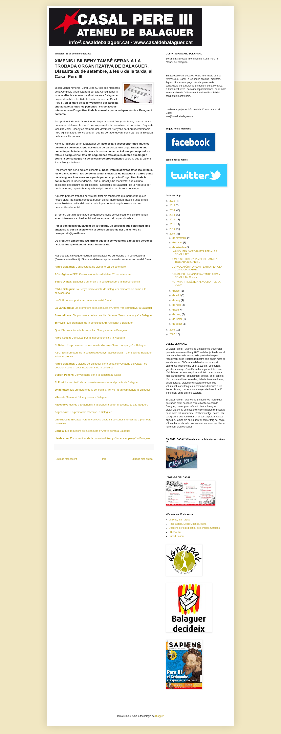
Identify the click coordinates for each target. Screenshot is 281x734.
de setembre (179, 247)
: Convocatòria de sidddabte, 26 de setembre (93, 274)
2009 (173, 233)
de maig (177, 304)
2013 (173, 215)
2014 (173, 210)
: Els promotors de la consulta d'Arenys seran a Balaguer (94, 322)
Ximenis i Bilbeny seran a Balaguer (81, 397)
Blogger (159, 716)
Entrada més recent (66, 459)
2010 (173, 229)
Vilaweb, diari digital (179, 519)
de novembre (179, 238)
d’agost (176, 290)
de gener (177, 323)
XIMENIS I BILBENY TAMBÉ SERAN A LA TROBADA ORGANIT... (194, 260)
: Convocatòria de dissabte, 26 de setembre (90, 266)
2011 (173, 224)
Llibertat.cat (175, 532)
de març (177, 314)
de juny (176, 300)
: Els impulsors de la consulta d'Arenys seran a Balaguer (92, 430)
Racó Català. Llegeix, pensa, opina (187, 523)
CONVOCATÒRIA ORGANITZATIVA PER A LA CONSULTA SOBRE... (197, 268)
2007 (173, 334)
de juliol (176, 295)
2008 (173, 329)
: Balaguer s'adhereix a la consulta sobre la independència (97, 281)
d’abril (175, 309)
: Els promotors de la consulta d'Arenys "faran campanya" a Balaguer (104, 315)
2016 (173, 200)
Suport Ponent (176, 536)
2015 (173, 205)
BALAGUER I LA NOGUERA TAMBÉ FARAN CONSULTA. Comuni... (196, 275)
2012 (173, 219)
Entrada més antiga (142, 459)
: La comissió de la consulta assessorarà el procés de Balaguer (96, 382)
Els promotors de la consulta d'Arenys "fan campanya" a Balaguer (103, 307)
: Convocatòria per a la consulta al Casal (88, 374)
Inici (104, 459)
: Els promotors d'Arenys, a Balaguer (83, 412)
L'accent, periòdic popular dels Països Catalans (194, 528)
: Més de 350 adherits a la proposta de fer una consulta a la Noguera (101, 404)
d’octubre (177, 242)
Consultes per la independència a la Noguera (90, 337)
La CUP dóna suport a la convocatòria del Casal (83, 300)
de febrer (177, 319)
